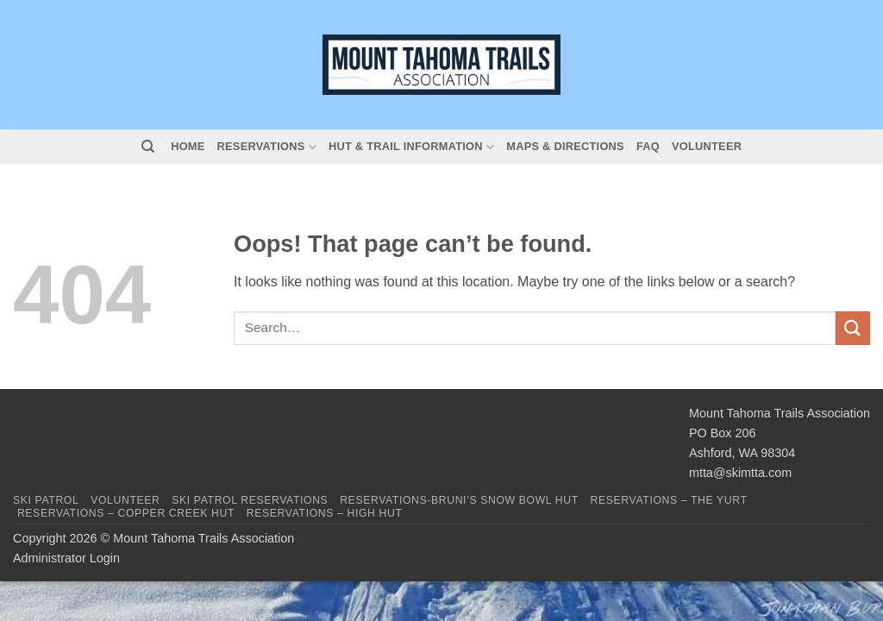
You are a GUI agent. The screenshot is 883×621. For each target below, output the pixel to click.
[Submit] (853, 328)
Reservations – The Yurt (669, 500)
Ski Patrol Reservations (250, 500)
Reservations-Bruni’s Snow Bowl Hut (459, 500)
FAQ (648, 146)
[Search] (147, 146)
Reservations (266, 147)
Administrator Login (66, 558)
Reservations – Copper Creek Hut (126, 513)
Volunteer (707, 146)
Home (187, 146)
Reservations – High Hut (325, 513)
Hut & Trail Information (411, 147)
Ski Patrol (45, 500)
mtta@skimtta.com (740, 473)
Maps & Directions (565, 146)
